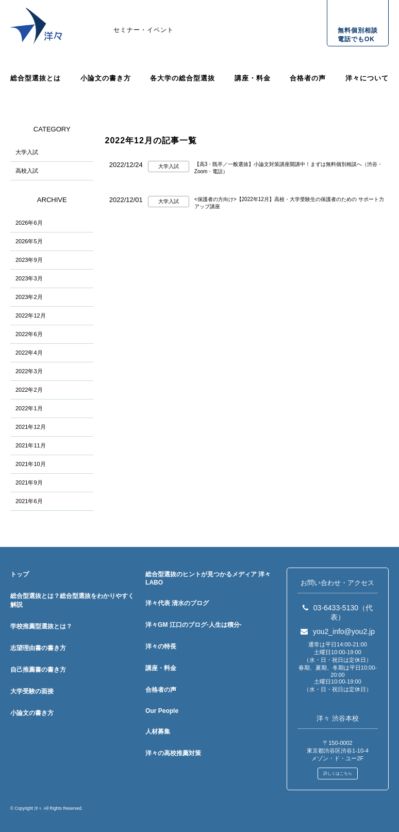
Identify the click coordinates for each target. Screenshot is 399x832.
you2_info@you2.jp (338, 631)
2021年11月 (30, 445)
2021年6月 (29, 501)
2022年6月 (29, 334)
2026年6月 (29, 223)
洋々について (367, 78)
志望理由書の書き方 (38, 648)
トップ (19, 574)
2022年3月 (29, 371)
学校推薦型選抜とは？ (41, 626)
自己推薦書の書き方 (38, 669)
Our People (161, 710)
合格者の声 (308, 78)
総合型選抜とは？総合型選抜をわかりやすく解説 (72, 600)
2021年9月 (29, 482)
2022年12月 (30, 315)
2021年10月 (30, 464)
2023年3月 (29, 278)
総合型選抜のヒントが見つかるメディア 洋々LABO (208, 578)
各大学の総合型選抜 (182, 78)
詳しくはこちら (337, 773)
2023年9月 (29, 260)
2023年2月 (29, 297)
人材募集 (157, 731)
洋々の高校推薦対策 (173, 753)
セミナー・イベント (143, 30)
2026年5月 (29, 241)
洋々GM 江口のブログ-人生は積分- (193, 624)
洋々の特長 (160, 646)
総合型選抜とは (35, 78)
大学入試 (26, 152)
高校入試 (26, 171)
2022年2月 (29, 390)
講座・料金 (253, 78)
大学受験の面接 (32, 691)
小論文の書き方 (105, 78)
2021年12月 (30, 427)
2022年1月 (29, 408)
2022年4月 (29, 353)
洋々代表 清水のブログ (177, 603)
